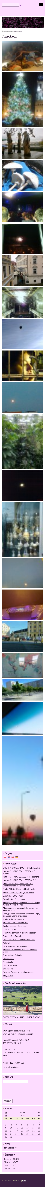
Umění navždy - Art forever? (15, 946)
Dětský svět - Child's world (14, 899)
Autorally (6, 943)
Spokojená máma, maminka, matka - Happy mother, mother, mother (21, 904)
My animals (8, 962)
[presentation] (19, 1091)
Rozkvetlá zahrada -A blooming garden (19, 933)
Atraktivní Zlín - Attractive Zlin (15, 923)
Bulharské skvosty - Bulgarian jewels (18, 893)
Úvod (3, 31)
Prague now (8, 976)
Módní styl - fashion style (13, 919)
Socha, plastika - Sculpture (14, 926)
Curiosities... (8, 959)
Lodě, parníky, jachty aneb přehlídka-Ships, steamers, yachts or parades (21, 915)
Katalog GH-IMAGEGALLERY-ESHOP (19, 880)
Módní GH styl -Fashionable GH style (19, 889)
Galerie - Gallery (10, 929)
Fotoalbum (9, 31)
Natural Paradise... (11, 965)
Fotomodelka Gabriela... (13, 955)
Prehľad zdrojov (9, 1148)
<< (6, 1113)
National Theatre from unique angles (18, 972)
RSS (24, 1181)
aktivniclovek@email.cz (13, 1067)
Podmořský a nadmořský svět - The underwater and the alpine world (18, 885)
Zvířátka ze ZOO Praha (13, 896)
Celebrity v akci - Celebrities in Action (19, 940)
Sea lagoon (8, 969)
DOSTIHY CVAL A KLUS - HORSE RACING (22, 868)
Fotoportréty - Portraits (12, 936)
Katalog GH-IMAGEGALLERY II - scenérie (21, 877)
